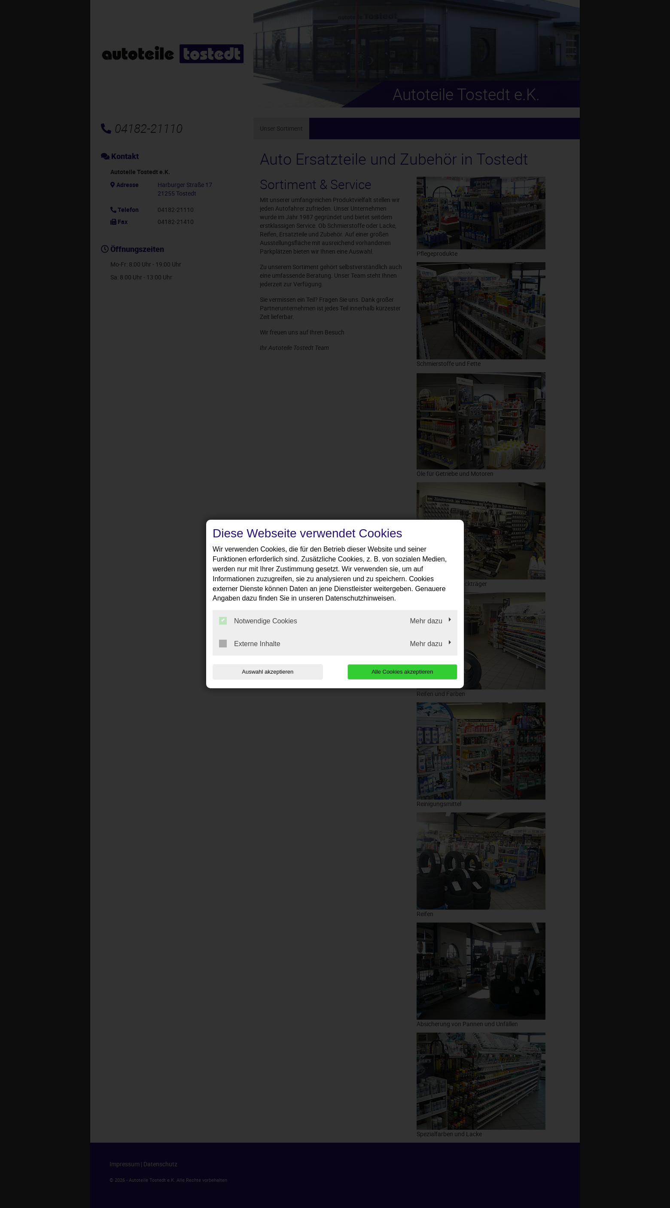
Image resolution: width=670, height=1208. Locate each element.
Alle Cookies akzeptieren (402, 671)
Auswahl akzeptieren (267, 671)
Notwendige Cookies (258, 621)
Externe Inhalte (249, 643)
